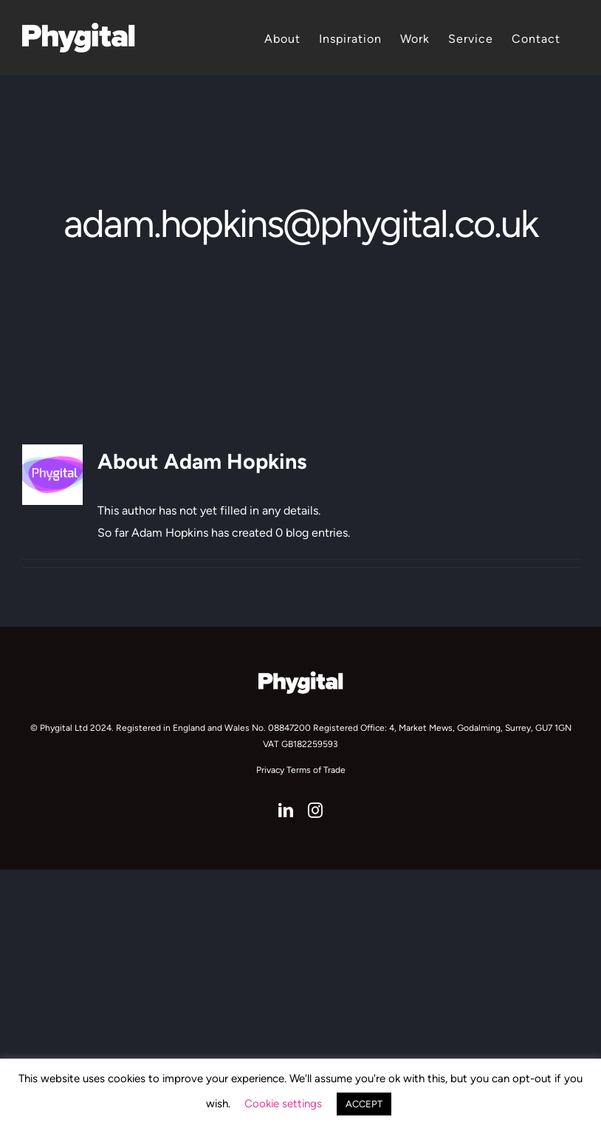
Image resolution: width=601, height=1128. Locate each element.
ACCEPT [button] (364, 1104)
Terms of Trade (316, 770)
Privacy (270, 770)
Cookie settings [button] (283, 1103)
